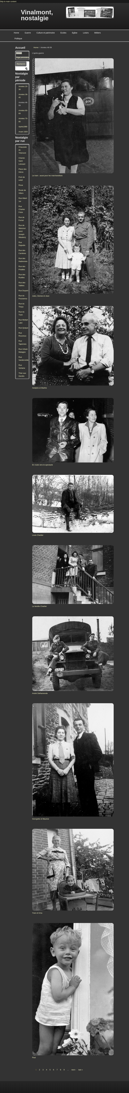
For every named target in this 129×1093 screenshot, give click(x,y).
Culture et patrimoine (45, 33)
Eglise (74, 33)
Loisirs (86, 33)
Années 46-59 (23, 103)
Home (16, 33)
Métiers (97, 33)
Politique (18, 38)
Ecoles (63, 33)
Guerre (28, 33)
